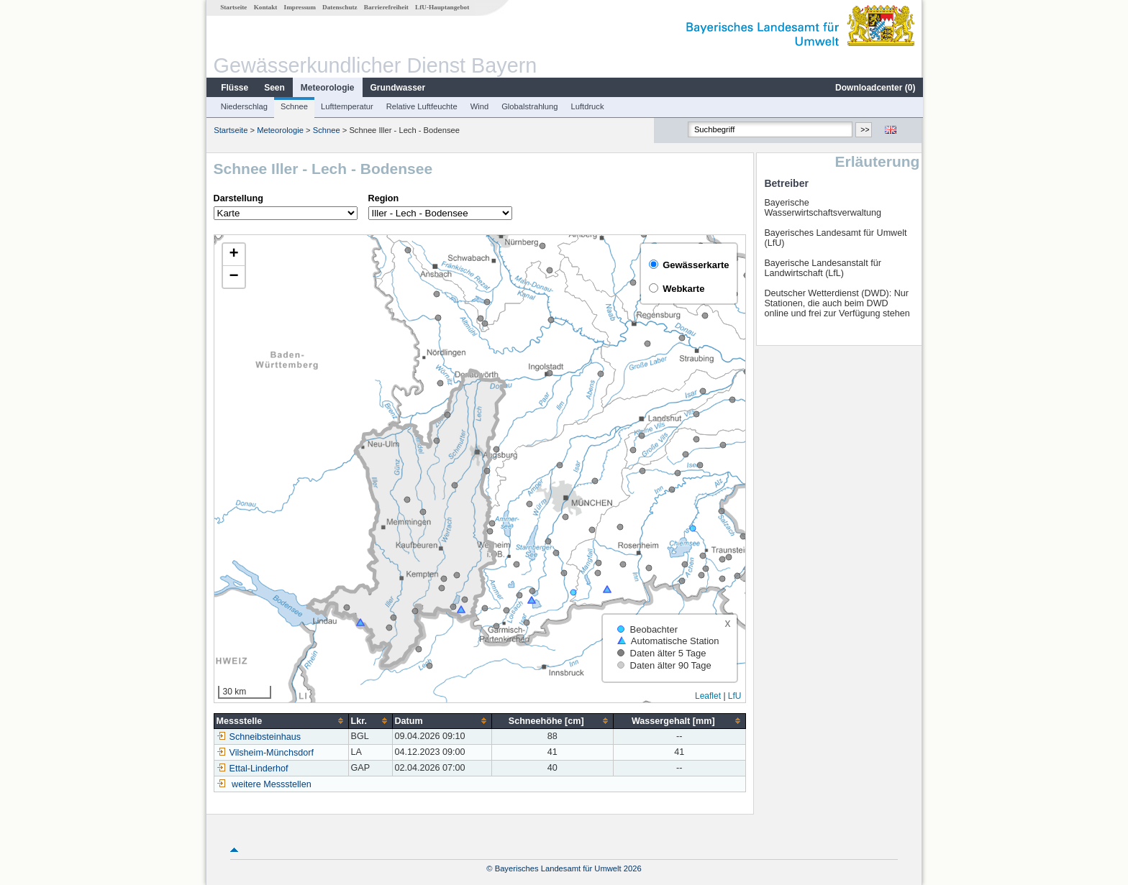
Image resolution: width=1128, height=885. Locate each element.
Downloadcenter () (874, 88)
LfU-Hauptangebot (441, 7)
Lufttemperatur (346, 106)
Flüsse (233, 88)
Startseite (232, 7)
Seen (273, 88)
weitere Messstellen (271, 784)
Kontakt (265, 7)
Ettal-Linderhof (252, 769)
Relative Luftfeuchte (421, 106)
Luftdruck (587, 106)
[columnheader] (280, 720)
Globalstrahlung (529, 106)
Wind (479, 106)
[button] (233, 255)
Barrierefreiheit (385, 7)
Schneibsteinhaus (258, 737)
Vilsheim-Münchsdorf (264, 753)
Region (383, 198)
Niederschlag (243, 106)
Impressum (299, 7)
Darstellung (238, 198)
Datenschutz (339, 7)
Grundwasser (397, 88)
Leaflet (707, 696)
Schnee (293, 106)
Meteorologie (327, 88)
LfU (734, 696)
